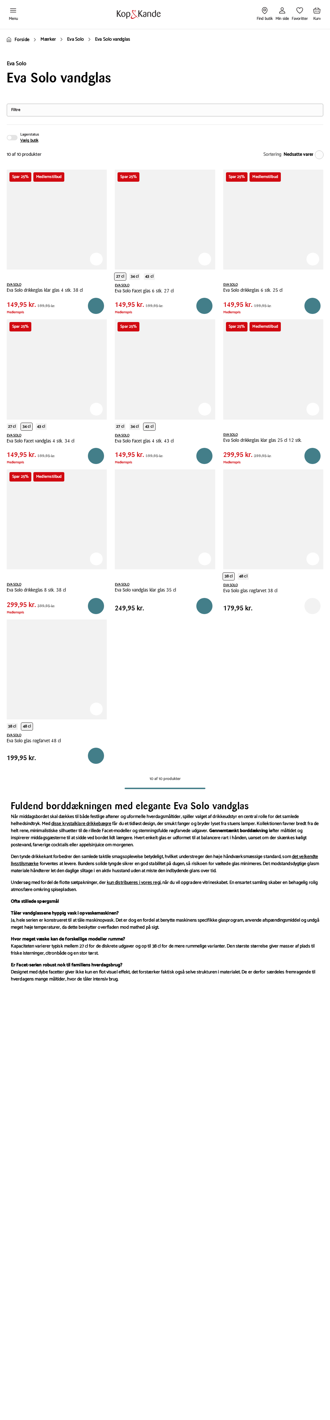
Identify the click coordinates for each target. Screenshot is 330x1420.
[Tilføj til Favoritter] (96, 259)
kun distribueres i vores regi (134, 883)
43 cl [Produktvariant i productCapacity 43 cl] (149, 276)
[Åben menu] (13, 14)
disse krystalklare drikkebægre (81, 824)
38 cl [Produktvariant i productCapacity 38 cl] (229, 576)
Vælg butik (29, 141)
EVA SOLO (14, 284)
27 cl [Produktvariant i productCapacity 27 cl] (120, 276)
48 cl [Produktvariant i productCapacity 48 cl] (243, 576)
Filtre (15, 110)
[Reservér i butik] (96, 306)
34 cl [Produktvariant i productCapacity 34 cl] (135, 276)
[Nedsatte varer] (302, 155)
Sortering (272, 154)
